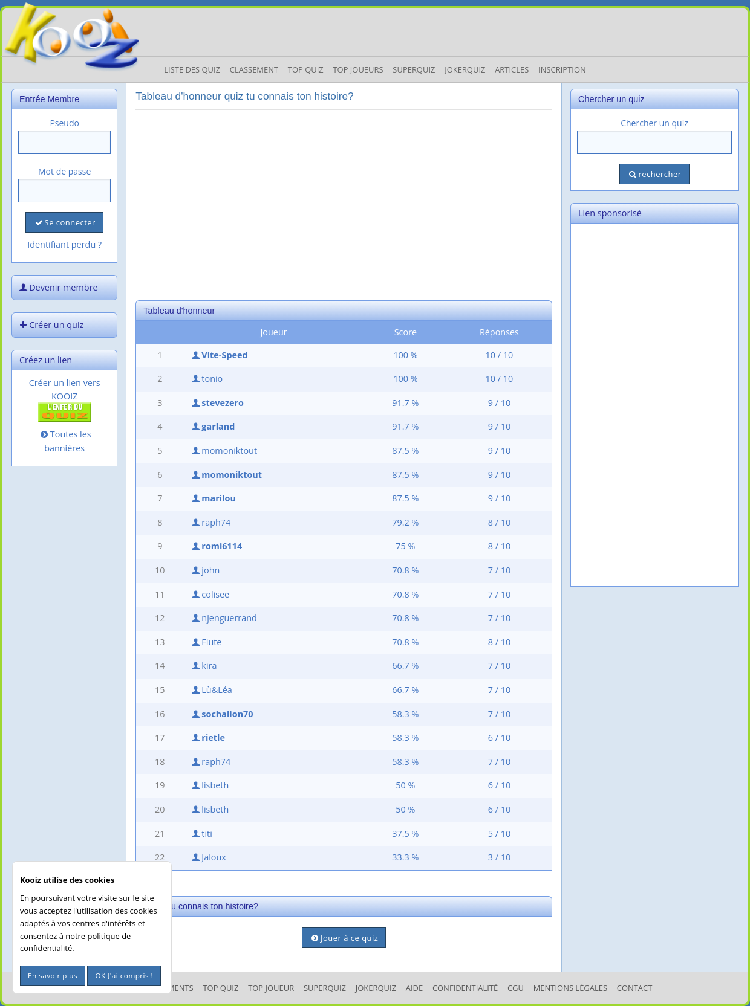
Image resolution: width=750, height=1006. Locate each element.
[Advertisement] (343, 203)
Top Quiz (306, 69)
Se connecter (64, 222)
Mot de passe (64, 171)
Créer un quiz (50, 324)
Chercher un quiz (654, 123)
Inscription (562, 69)
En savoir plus (52, 975)
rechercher (654, 174)
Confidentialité (465, 987)
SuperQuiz (325, 987)
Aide (414, 987)
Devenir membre (57, 287)
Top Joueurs (358, 69)
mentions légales (570, 987)
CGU (515, 987)
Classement (254, 69)
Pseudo (64, 123)
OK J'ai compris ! (124, 975)
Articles (512, 69)
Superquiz (414, 69)
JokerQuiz (465, 69)
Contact (635, 987)
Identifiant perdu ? (64, 244)
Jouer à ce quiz (344, 937)
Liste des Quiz (192, 69)
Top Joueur (271, 987)
